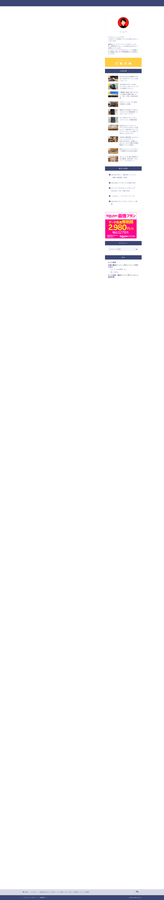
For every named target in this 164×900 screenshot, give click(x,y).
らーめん (29, 18)
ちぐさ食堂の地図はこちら (43, 314)
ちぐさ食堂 (41, 279)
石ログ (82, 3)
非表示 (65, 272)
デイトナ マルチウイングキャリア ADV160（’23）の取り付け (123, 189)
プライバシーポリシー (30, 897)
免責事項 (42, 897)
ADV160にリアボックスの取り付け (123, 183)
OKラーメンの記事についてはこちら (42, 202)
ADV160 (101, 9)
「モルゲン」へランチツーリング (123, 196)
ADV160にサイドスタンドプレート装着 (124, 203)
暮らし (90, 9)
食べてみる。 (44, 288)
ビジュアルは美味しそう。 (49, 286)
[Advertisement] (62, 56)
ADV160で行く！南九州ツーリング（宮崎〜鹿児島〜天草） (123, 176)
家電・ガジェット (76, 9)
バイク (61, 9)
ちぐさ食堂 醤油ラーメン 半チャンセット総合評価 (56, 293)
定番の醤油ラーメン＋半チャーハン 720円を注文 (55, 282)
